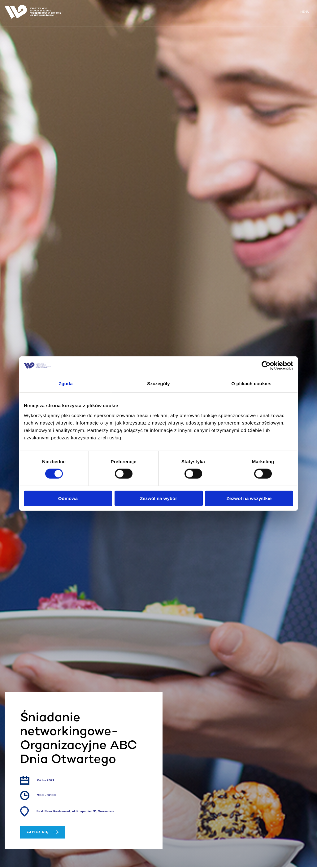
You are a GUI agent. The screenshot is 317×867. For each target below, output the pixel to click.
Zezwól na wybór (158, 498)
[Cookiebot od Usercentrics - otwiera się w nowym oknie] (266, 365)
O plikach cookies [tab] (251, 383)
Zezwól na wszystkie (249, 498)
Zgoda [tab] (66, 383)
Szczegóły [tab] (158, 383)
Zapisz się (43, 832)
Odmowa (68, 498)
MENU (304, 12)
